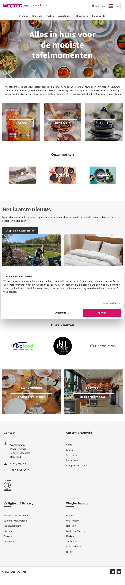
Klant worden (99, 15)
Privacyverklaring (12, 534)
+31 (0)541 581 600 (19, 477)
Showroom (82, 15)
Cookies (8, 544)
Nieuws (69, 560)
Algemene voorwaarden (16, 523)
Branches (37, 15)
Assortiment (64, 15)
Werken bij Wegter (75, 539)
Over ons (23, 15)
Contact (70, 452)
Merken (50, 15)
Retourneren (72, 468)
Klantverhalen (73, 554)
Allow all (102, 312)
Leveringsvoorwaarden (15, 528)
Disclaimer (9, 539)
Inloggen (100, 5)
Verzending (72, 463)
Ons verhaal (72, 523)
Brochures (71, 458)
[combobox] (114, 6)
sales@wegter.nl (18, 471)
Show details (109, 303)
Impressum (9, 549)
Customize (62, 312)
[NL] (113, 6)
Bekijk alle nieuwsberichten (20, 238)
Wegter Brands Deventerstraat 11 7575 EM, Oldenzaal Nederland (20, 459)
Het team (71, 534)
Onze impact (72, 528)
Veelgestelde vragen (76, 473)
